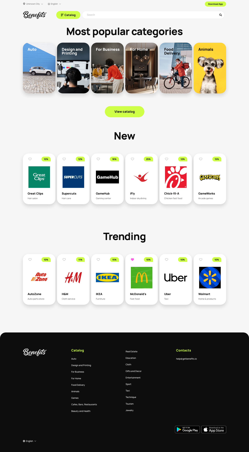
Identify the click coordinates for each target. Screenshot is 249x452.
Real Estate (131, 351)
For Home (76, 378)
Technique (131, 397)
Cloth (128, 364)
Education (131, 357)
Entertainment (133, 377)
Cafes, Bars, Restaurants (84, 404)
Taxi (128, 390)
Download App (215, 4)
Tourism (130, 403)
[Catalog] (68, 15)
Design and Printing (81, 365)
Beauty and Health (80, 411)
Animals (75, 391)
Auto (73, 358)
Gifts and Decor (133, 371)
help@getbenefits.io (186, 358)
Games (74, 397)
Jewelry (130, 410)
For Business (77, 371)
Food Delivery (78, 384)
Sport (128, 384)
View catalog (124, 111)
